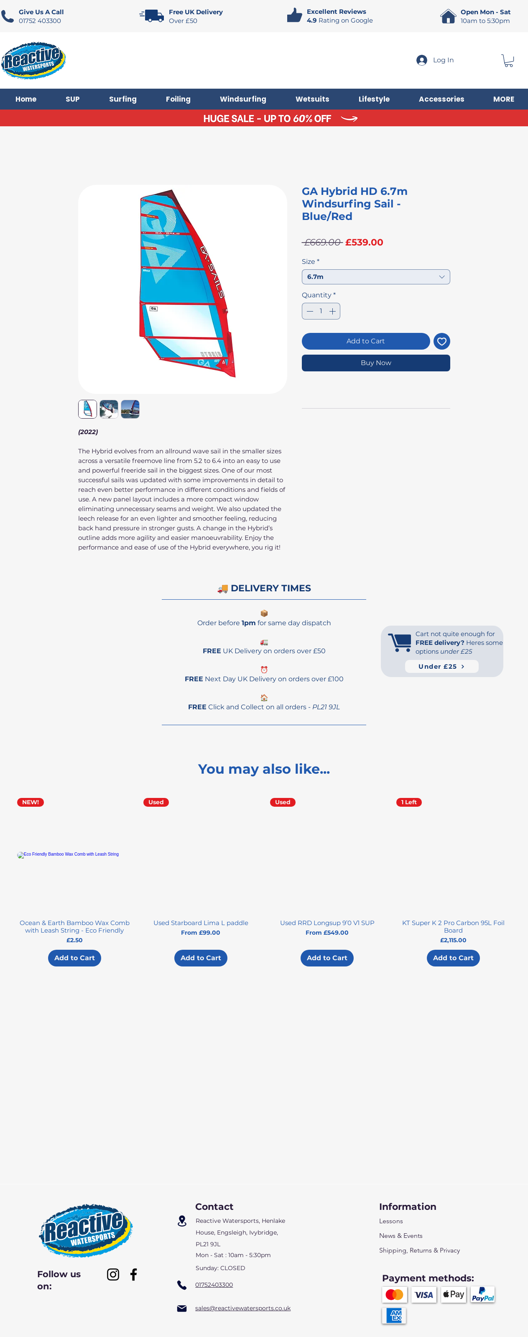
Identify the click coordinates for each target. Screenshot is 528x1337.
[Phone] (181, 1285)
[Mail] (181, 1308)
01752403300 (214, 1284)
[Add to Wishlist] (442, 341)
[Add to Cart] (74, 958)
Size (310, 262)
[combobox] (376, 276)
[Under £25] (442, 666)
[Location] (181, 1221)
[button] (508, 60)
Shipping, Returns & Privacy (419, 1250)
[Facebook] (133, 1274)
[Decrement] (309, 311)
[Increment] (333, 311)
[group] (264, 882)
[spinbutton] (321, 311)
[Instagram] (113, 1274)
